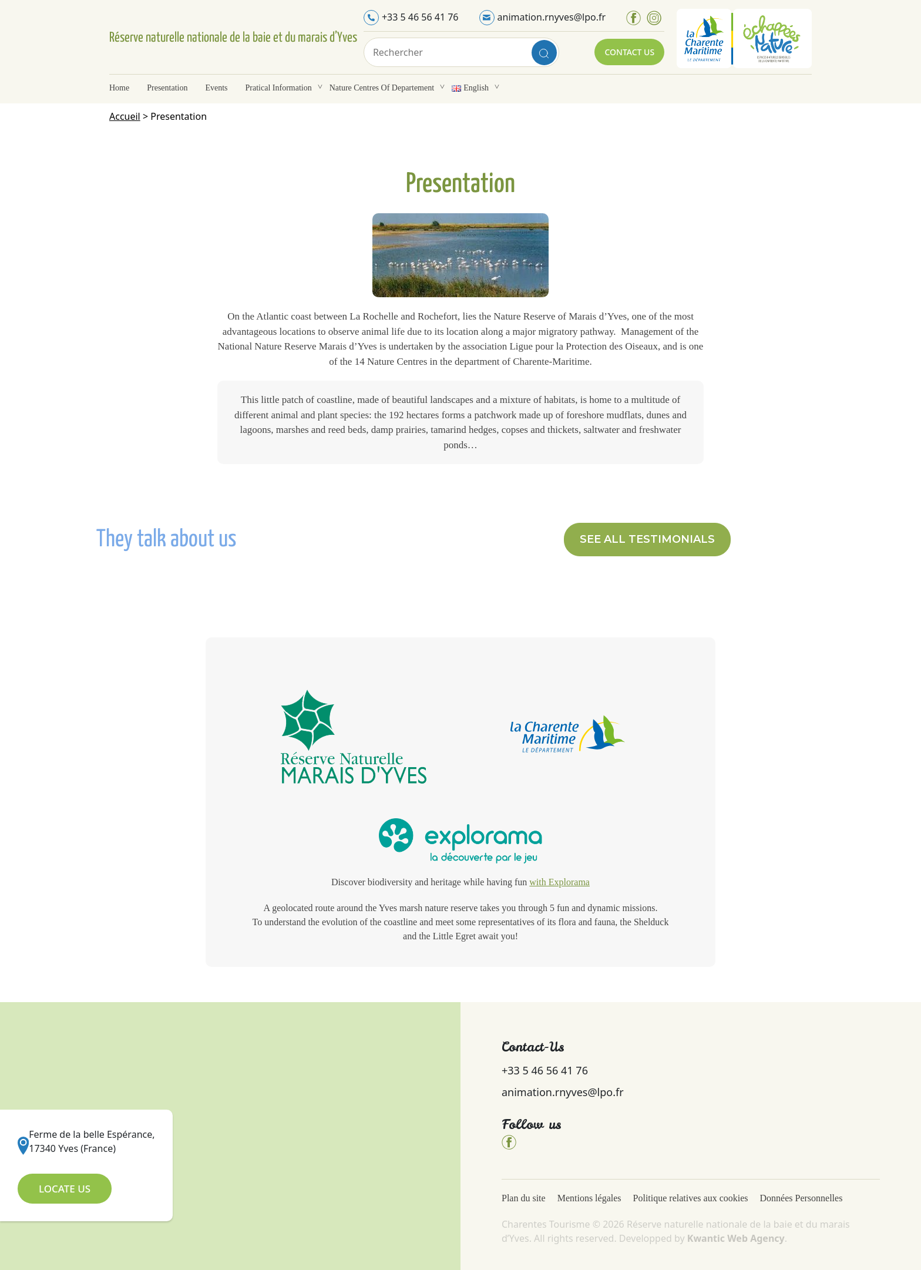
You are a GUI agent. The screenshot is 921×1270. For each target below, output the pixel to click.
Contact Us (629, 52)
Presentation (167, 87)
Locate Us (64, 1188)
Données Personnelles (802, 1198)
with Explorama (559, 882)
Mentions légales (589, 1198)
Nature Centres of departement (382, 87)
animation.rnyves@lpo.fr (552, 17)
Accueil (124, 116)
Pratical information (279, 87)
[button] (647, 539)
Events (216, 87)
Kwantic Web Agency (736, 1238)
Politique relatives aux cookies (690, 1198)
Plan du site (524, 1198)
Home (119, 87)
